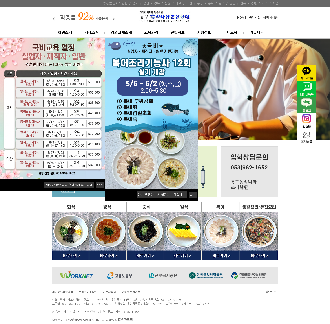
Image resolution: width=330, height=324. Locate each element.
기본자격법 (109, 292)
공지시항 (255, 17)
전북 (243, 3)
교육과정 (151, 33)
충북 (211, 3)
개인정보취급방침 (62, 292)
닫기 (100, 185)
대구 (178, 3)
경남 (146, 3)
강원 (254, 3)
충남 (200, 3)
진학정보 (178, 33)
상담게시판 (270, 17)
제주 (265, 3)
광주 (221, 3)
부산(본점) (110, 3)
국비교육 (230, 33)
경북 (157, 3)
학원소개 (65, 33)
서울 (275, 3)
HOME (241, 17)
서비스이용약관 (88, 292)
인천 (125, 3)
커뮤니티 (257, 33)
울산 (168, 3)
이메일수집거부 (131, 292)
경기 (135, 3)
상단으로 (271, 292)
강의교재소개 (121, 33)
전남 (232, 3)
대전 (189, 3)
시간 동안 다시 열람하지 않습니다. (69, 184)
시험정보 (204, 33)
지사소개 (91, 33)
